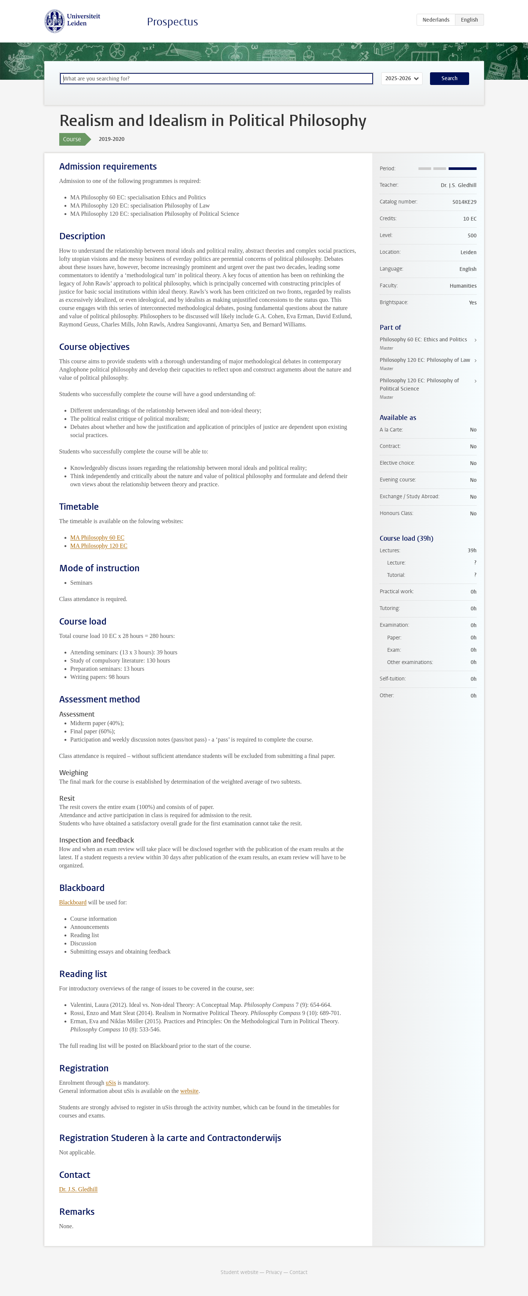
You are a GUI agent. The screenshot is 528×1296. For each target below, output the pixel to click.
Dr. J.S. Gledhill (78, 1189)
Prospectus (172, 22)
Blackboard (73, 902)
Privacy (274, 1272)
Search (450, 78)
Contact (298, 1272)
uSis (111, 1083)
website (189, 1091)
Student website (239, 1272)
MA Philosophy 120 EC (98, 546)
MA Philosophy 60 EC (97, 537)
